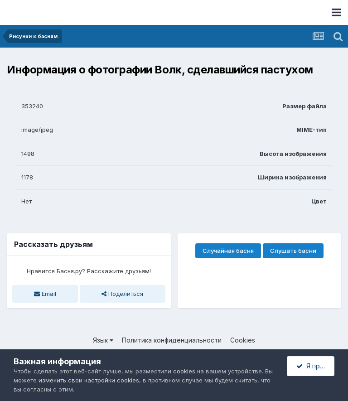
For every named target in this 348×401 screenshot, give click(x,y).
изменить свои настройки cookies (89, 380)
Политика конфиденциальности (172, 340)
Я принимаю (315, 366)
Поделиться (122, 293)
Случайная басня (228, 250)
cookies (184, 371)
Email (45, 293)
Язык (103, 340)
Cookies (242, 340)
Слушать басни (293, 250)
